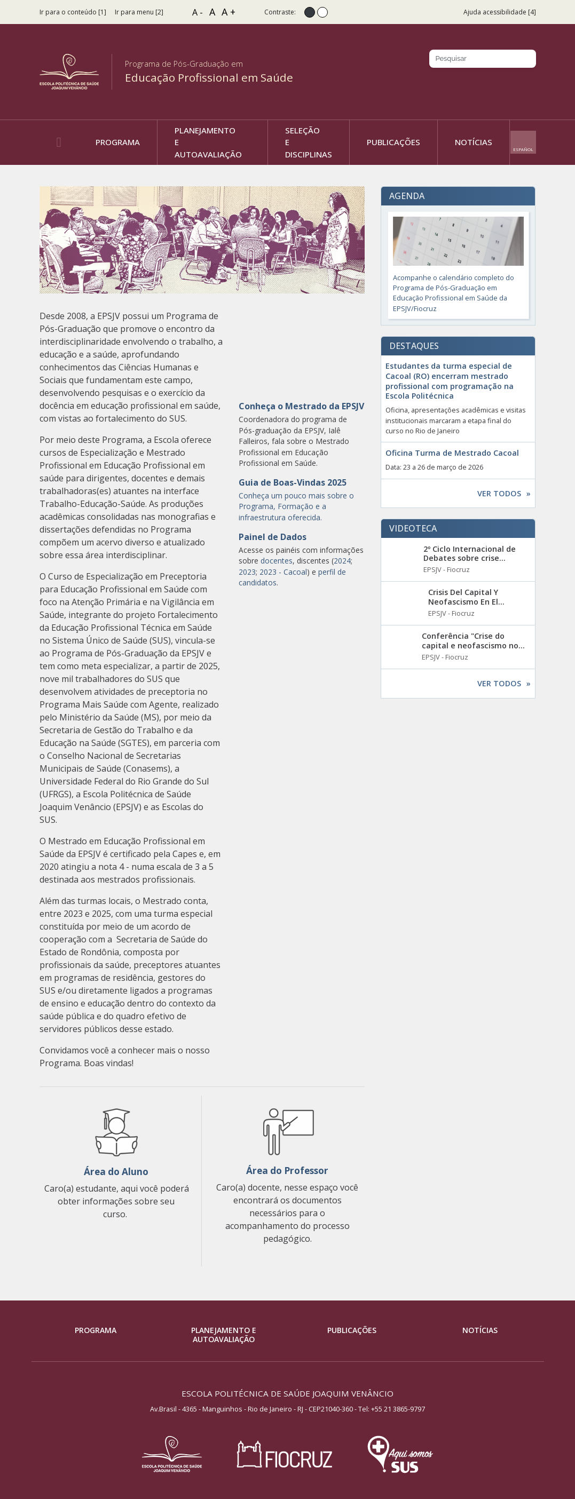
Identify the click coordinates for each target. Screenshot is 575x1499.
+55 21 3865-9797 (398, 1409)
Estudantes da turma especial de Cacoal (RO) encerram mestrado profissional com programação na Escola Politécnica (449, 381)
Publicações (351, 1330)
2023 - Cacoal (283, 572)
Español (523, 149)
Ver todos (499, 493)
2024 (342, 561)
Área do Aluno (116, 1171)
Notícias (480, 1330)
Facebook (471, 83)
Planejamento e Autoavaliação (223, 1334)
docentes (277, 561)
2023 (247, 572)
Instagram (490, 83)
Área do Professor (287, 1170)
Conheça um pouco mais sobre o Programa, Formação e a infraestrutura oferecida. (296, 506)
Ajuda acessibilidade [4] (499, 12)
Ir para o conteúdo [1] (73, 12)
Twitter (509, 83)
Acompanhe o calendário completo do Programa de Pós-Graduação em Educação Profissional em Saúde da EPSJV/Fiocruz (458, 265)
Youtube (529, 83)
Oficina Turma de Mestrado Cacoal (452, 453)
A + (228, 11)
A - (197, 12)
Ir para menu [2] (139, 12)
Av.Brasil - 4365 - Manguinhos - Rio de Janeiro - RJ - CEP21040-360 (251, 1409)
